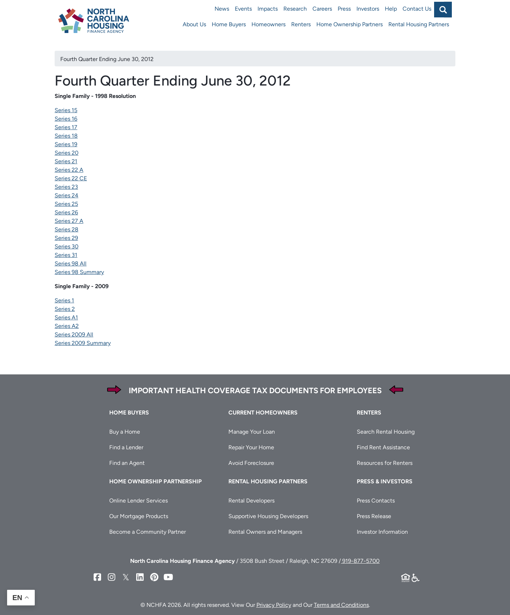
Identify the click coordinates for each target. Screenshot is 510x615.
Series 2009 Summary (83, 343)
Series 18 (66, 135)
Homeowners (268, 24)
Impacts (267, 8)
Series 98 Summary (79, 272)
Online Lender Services (138, 500)
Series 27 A (69, 221)
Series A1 (66, 317)
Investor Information (382, 531)
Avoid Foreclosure (251, 463)
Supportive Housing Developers (268, 516)
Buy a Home (124, 431)
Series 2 (65, 309)
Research (295, 8)
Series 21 (66, 161)
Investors (367, 8)
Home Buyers (229, 24)
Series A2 (67, 326)
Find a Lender (126, 447)
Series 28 (66, 229)
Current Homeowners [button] (263, 412)
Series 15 (66, 110)
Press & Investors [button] (384, 481)
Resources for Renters (384, 463)
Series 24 (66, 195)
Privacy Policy (273, 605)
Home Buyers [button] (129, 412)
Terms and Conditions (341, 605)
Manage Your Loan (251, 431)
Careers (322, 8)
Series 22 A (69, 169)
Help (391, 8)
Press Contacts (376, 500)
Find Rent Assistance (383, 447)
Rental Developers (251, 500)
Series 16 (66, 118)
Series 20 (66, 152)
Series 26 (66, 212)
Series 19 (66, 144)
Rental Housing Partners (418, 24)
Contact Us (417, 8)
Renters (301, 24)
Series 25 (66, 204)
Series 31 (66, 255)
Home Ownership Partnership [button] (155, 481)
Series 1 (64, 300)
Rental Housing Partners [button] (267, 481)
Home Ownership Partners (349, 24)
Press (344, 8)
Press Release (374, 516)
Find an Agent (127, 463)
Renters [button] (369, 412)
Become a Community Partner (147, 531)
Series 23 (66, 186)
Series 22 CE (71, 178)
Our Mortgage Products (138, 516)
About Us (194, 24)
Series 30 (66, 246)
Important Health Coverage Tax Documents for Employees (255, 390)
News (222, 8)
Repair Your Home (251, 447)
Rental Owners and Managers (265, 531)
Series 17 (66, 127)
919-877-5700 (360, 561)
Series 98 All (71, 263)
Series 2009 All (74, 334)
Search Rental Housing (386, 431)
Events (243, 8)
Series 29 (66, 238)
